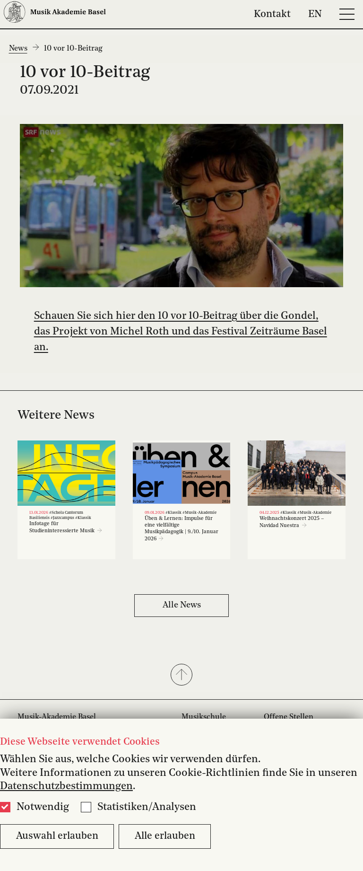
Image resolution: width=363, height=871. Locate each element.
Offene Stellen (288, 717)
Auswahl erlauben (57, 836)
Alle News (182, 605)
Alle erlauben (165, 836)
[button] (181, 675)
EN (315, 14)
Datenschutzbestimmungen (66, 786)
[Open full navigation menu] (346, 14)
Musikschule (204, 717)
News (18, 49)
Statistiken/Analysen (146, 807)
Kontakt (272, 14)
